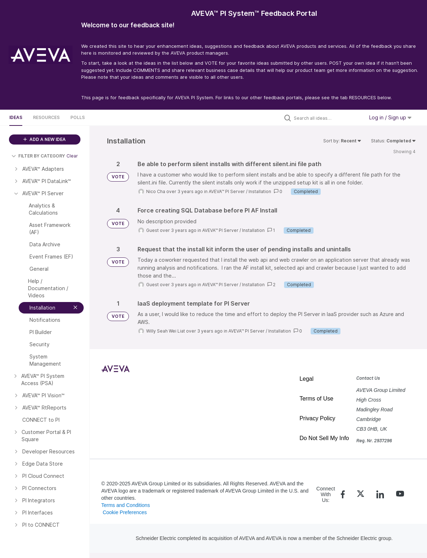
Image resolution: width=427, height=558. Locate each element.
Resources (46, 117)
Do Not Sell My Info (324, 438)
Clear (72, 156)
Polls (77, 117)
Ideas (15, 117)
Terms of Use (316, 398)
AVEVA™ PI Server (227, 191)
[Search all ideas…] (327, 118)
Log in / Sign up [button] (390, 117)
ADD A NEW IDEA (44, 139)
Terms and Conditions (125, 505)
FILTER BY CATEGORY (38, 156)
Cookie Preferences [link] (125, 512)
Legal (307, 379)
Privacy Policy (317, 418)
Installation (260, 191)
